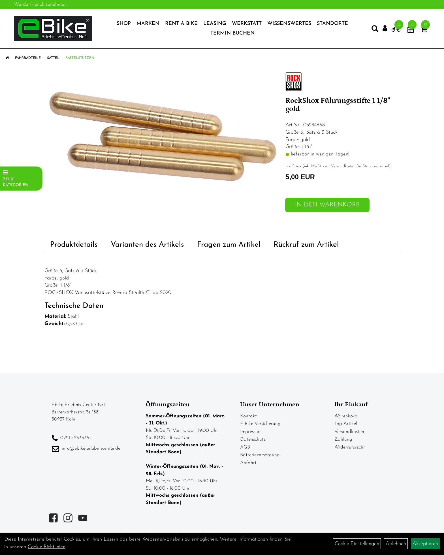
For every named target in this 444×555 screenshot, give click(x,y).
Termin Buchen (232, 33)
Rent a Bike (181, 23)
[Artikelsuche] (375, 30)
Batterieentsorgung (260, 454)
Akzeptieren (425, 544)
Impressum (251, 431)
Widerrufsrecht (349, 447)
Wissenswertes (289, 23)
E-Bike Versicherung (260, 423)
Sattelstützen (80, 58)
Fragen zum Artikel (229, 245)
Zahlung (343, 439)
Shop (124, 23)
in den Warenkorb (327, 205)
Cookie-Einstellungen (357, 544)
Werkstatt (247, 23)
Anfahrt (248, 462)
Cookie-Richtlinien (46, 547)
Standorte (332, 23)
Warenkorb (345, 416)
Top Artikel (345, 423)
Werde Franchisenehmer (40, 4)
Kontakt (248, 416)
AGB (245, 447)
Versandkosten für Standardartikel (360, 166)
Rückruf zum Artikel (306, 245)
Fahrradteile (28, 58)
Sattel (53, 58)
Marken (147, 23)
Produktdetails (74, 245)
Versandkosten (349, 431)
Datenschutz (253, 439)
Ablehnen (396, 544)
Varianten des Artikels (147, 245)
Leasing (214, 23)
